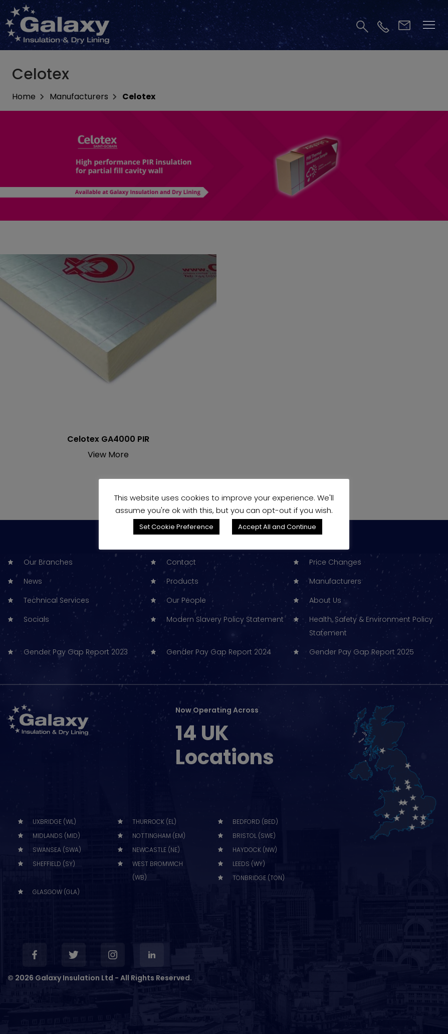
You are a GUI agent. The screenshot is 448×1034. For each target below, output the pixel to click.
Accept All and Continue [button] (277, 527)
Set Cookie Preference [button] (176, 527)
